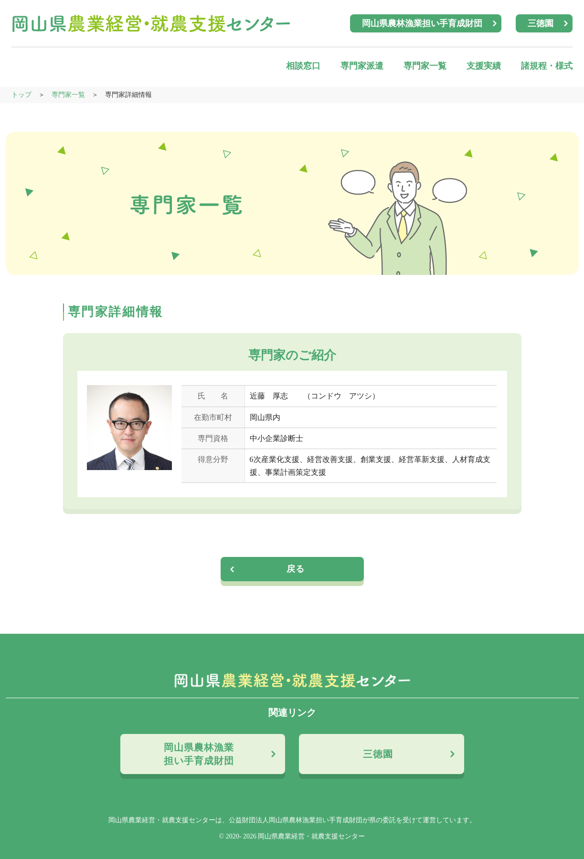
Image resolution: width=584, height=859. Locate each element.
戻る (296, 569)
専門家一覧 (424, 66)
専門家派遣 (361, 66)
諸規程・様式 (547, 66)
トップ (21, 94)
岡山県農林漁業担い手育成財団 (422, 23)
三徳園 (540, 23)
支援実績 (484, 66)
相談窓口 (303, 66)
